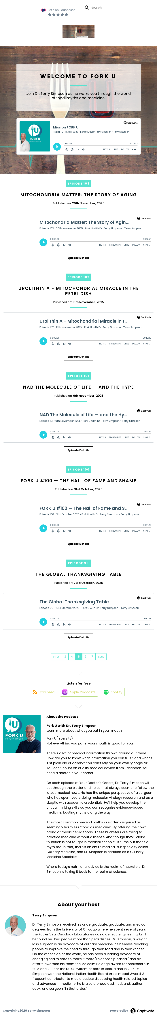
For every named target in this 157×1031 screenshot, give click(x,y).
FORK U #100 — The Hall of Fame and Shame (78, 481)
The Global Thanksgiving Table (78, 574)
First (56, 657)
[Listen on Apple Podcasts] (78, 695)
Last (101, 657)
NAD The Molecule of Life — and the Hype (78, 387)
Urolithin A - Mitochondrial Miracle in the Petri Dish (78, 291)
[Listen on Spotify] (114, 695)
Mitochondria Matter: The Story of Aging (78, 195)
